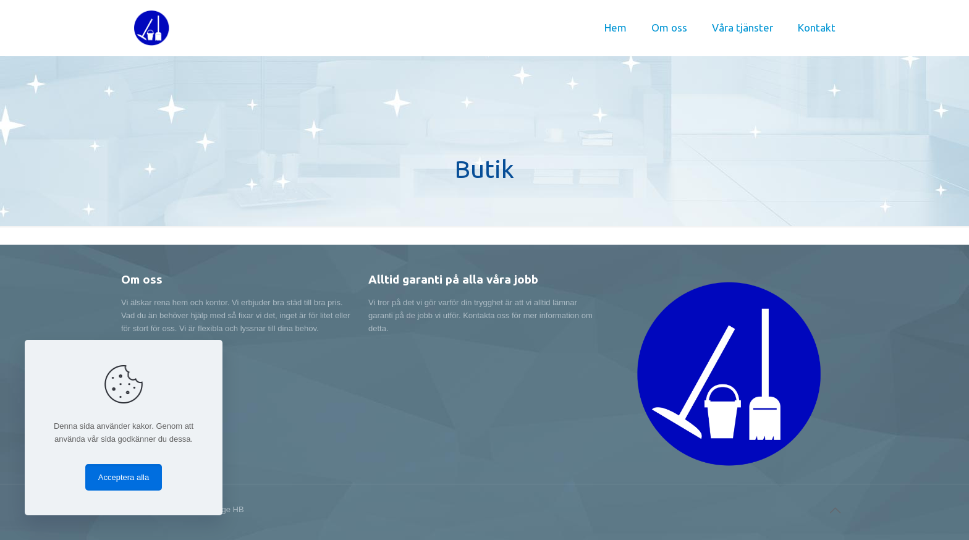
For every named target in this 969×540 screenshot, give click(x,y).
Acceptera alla (123, 477)
